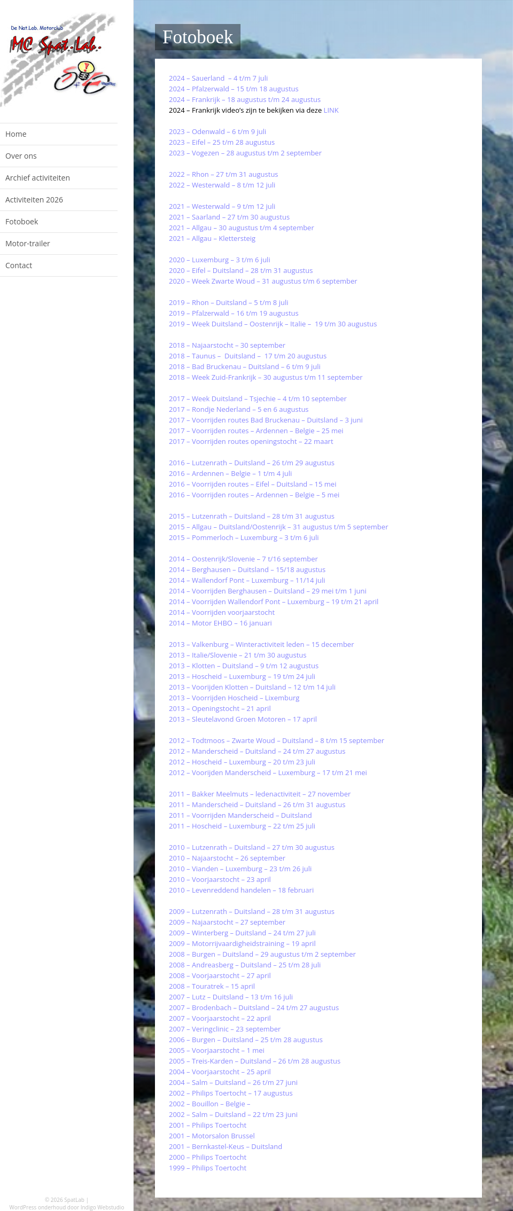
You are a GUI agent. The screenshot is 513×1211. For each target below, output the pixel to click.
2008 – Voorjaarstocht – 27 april (220, 975)
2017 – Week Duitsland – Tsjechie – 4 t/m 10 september (258, 398)
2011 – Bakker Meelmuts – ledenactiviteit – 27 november (260, 794)
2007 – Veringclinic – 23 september (225, 1029)
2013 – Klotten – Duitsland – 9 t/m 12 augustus (243, 665)
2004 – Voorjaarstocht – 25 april (220, 1071)
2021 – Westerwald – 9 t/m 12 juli (222, 206)
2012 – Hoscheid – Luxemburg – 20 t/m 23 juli (242, 762)
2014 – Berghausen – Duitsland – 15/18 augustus (247, 569)
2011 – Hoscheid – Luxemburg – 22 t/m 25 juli (242, 826)
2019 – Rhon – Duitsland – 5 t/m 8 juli (228, 302)
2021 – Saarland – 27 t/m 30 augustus (229, 217)
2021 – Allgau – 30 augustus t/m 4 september (241, 227)
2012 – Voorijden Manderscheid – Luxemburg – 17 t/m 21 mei (268, 772)
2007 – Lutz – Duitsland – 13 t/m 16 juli (231, 997)
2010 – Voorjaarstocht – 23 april (220, 879)
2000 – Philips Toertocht (207, 1157)
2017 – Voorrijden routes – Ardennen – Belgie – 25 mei (256, 430)
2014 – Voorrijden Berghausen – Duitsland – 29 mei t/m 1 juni (268, 591)
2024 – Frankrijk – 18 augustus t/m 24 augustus (245, 99)
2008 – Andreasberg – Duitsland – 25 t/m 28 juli (245, 965)
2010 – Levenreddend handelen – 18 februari (241, 890)
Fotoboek (21, 221)
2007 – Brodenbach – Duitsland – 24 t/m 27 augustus (254, 1007)
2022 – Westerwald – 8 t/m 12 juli (222, 185)
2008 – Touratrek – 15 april (212, 986)
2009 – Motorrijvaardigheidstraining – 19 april (242, 943)
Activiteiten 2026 (34, 199)
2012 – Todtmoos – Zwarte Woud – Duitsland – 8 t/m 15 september (276, 740)
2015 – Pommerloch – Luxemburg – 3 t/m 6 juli (244, 537)
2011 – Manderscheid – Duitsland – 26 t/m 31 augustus (257, 804)
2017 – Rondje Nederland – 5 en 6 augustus (239, 409)
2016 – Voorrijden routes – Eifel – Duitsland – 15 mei (252, 484)
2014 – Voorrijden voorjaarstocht (222, 612)
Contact (18, 265)
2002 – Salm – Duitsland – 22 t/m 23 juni (233, 1114)
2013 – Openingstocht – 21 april (220, 708)
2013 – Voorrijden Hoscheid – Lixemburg (234, 697)
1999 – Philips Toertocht (207, 1168)
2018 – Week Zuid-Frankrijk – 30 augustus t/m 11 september (266, 377)
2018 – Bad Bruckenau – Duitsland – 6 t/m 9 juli (245, 366)
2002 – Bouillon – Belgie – (210, 1103)
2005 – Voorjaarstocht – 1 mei (217, 1050)
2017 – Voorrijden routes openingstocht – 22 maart (251, 441)
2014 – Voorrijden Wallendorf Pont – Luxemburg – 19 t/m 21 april (273, 601)
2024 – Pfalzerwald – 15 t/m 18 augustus (234, 88)
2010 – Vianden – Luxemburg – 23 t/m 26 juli (240, 868)
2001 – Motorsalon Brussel (212, 1135)
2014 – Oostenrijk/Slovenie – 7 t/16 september (243, 559)
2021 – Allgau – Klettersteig (212, 238)
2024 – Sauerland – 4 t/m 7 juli (218, 78)
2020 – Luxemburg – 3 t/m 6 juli (219, 259)
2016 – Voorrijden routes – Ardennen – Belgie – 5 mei (254, 494)
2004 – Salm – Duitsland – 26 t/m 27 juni (233, 1082)
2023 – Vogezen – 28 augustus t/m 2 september (245, 153)
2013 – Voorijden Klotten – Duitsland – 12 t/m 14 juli (252, 687)
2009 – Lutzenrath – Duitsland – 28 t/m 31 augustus (252, 911)
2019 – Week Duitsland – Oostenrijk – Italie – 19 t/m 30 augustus (273, 324)
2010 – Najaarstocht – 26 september (227, 858)
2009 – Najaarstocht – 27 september (227, 922)
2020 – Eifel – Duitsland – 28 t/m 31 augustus (241, 270)
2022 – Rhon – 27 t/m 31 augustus (223, 174)
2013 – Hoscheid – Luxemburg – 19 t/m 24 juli (242, 676)
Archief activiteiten (37, 178)
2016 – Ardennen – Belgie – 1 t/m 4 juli (230, 473)
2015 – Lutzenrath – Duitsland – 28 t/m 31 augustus (252, 516)
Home (16, 134)
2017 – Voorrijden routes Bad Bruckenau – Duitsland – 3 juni (266, 420)
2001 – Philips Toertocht (207, 1125)
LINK (331, 110)
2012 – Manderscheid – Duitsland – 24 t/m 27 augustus (257, 751)
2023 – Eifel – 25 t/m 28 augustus (222, 142)
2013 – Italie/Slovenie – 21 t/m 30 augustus (237, 655)
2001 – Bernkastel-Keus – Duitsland (226, 1146)
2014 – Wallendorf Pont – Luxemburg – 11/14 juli (247, 580)
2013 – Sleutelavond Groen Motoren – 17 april (243, 719)
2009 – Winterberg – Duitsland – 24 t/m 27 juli (242, 932)
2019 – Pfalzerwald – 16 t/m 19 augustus (234, 313)
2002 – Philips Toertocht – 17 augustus (231, 1093)
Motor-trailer (27, 243)
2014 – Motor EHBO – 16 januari (220, 623)
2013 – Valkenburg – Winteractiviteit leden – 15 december (261, 644)
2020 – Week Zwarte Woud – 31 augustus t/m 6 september (263, 281)
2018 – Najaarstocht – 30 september (227, 345)
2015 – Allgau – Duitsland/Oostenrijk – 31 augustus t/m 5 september (278, 527)
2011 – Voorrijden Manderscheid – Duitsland (240, 815)
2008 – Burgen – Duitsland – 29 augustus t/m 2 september (262, 954)
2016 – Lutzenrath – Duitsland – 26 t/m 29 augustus (252, 462)
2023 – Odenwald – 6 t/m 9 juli (217, 131)
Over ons (21, 156)
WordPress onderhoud (38, 1207)
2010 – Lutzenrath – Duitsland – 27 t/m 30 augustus (252, 847)
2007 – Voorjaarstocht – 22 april (220, 1018)
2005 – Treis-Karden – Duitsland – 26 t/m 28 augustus (254, 1061)
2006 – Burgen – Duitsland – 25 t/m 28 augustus (246, 1039)
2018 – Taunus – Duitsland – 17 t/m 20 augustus (248, 356)
